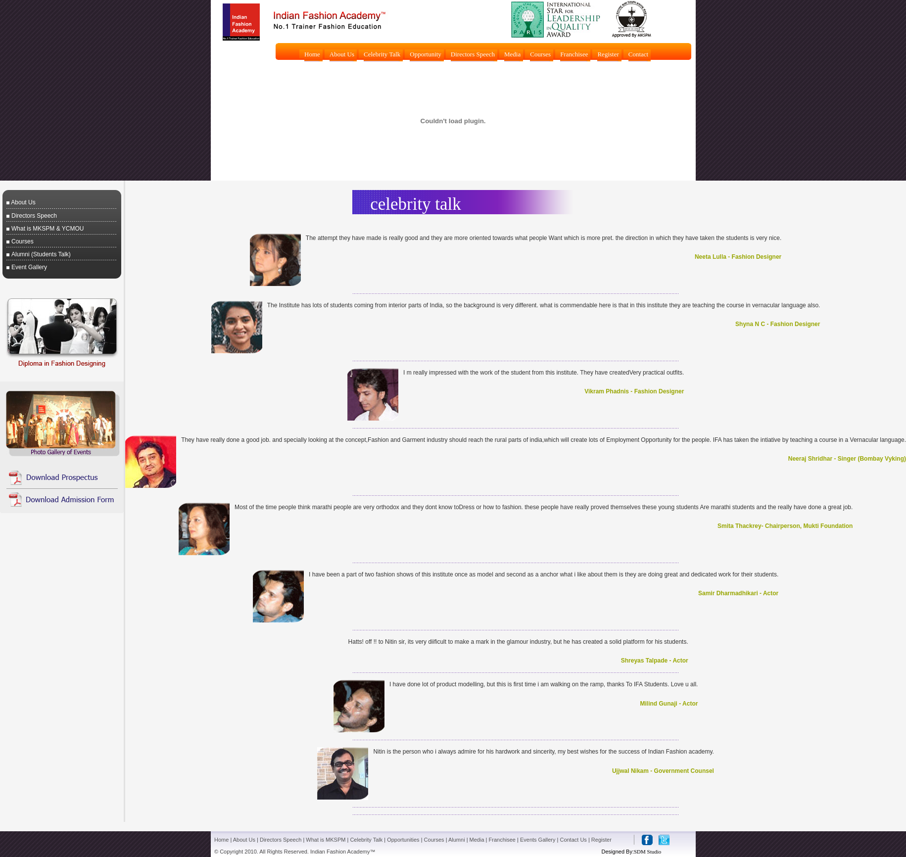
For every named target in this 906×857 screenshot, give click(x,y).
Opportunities (403, 840)
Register (601, 840)
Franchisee (502, 840)
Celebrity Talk (366, 840)
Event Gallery (29, 267)
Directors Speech (34, 215)
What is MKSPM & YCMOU (47, 228)
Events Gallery (538, 840)
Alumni (456, 840)
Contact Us (573, 840)
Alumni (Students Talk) (41, 254)
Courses (22, 241)
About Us (23, 202)
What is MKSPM (325, 840)
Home (221, 840)
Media (477, 840)
